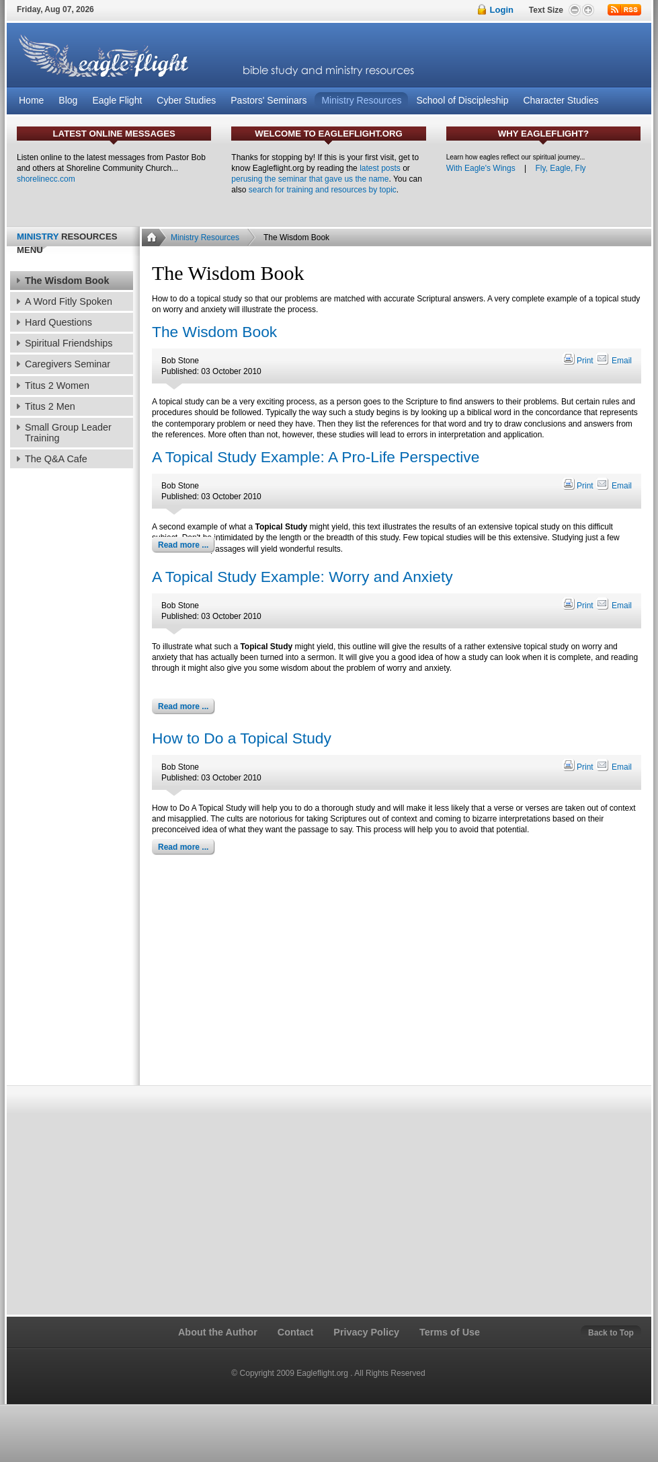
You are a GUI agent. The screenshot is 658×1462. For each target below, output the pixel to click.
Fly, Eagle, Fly (560, 168)
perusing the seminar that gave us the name (309, 179)
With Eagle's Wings (481, 168)
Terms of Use (449, 1332)
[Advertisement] (396, 973)
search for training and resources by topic (323, 189)
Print (578, 360)
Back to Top (611, 1333)
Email (613, 360)
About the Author (217, 1332)
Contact (296, 1332)
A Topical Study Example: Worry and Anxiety (302, 576)
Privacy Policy (366, 1332)
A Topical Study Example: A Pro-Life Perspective (315, 457)
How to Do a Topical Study (241, 738)
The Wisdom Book (214, 331)
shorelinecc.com (46, 179)
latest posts (380, 168)
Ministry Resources (205, 237)
